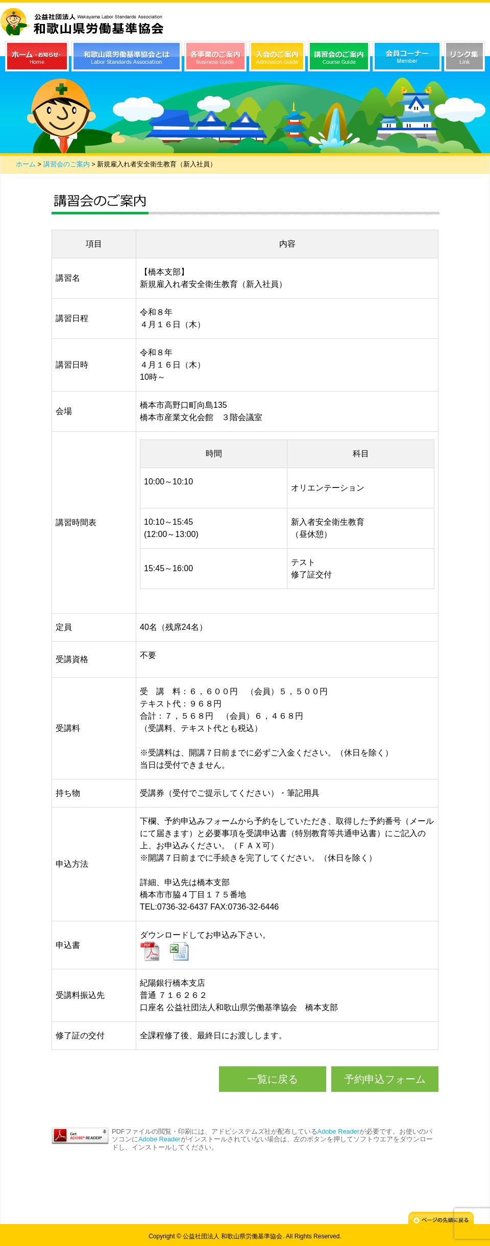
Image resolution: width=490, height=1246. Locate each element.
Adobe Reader (338, 1131)
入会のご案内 (277, 56)
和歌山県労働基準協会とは (126, 56)
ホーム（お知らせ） (37, 56)
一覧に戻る (272, 1079)
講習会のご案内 (339, 56)
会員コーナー (407, 56)
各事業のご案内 (215, 56)
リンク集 (464, 56)
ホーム (26, 164)
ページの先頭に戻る (441, 1220)
